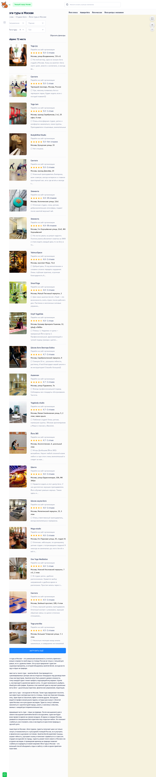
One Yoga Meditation (43, 568)
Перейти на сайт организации (47, 49)
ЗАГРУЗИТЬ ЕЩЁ (40, 660)
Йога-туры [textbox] (17, 30)
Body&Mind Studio (42, 138)
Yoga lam (38, 104)
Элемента (39, 194)
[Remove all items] (24, 29)
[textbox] (18, 23)
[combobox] (20, 23)
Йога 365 (38, 439)
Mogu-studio (40, 535)
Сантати (38, 77)
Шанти (37, 473)
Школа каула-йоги (42, 507)
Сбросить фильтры (60, 35)
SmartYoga (39, 286)
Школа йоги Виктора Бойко (46, 350)
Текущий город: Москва (22, 4)
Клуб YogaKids (41, 317)
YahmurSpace (40, 256)
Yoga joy (38, 46)
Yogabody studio (41, 406)
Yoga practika (40, 633)
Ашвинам (39, 378)
